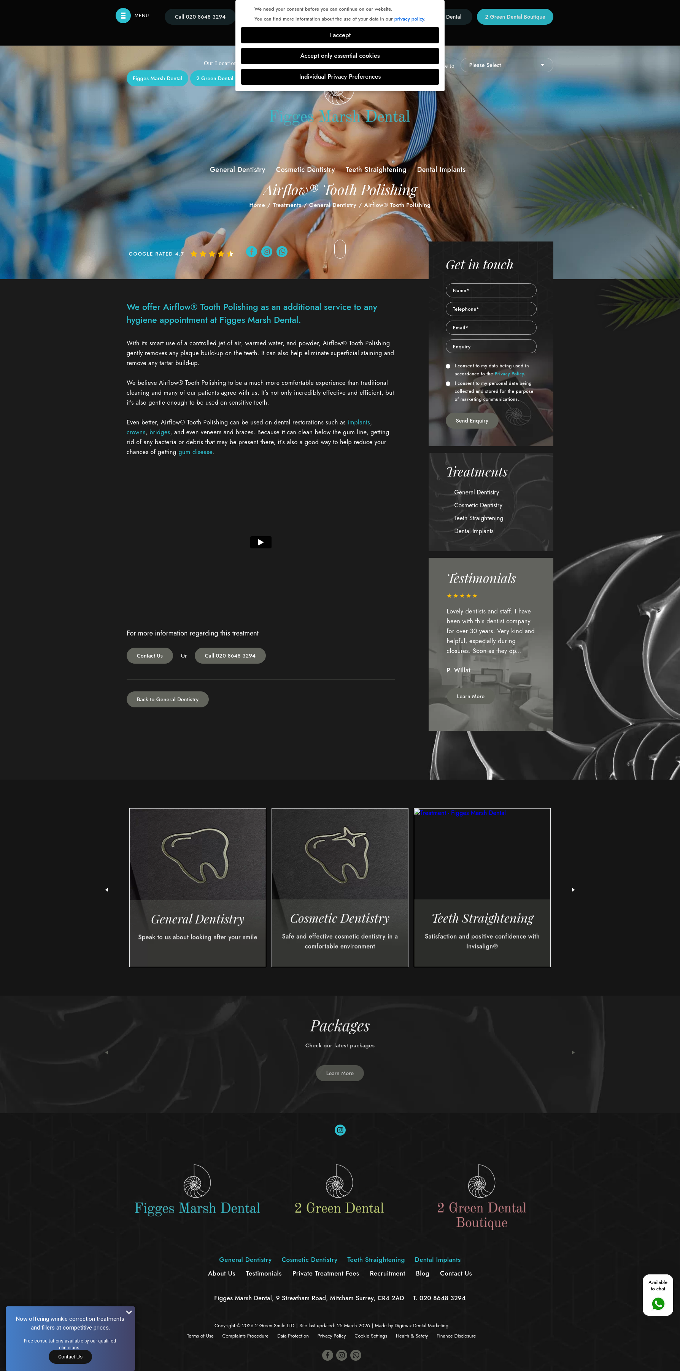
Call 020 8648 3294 (230, 655)
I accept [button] (340, 35)
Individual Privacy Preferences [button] (340, 76)
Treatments (287, 205)
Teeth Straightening (376, 170)
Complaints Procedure (245, 1335)
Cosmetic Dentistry (305, 170)
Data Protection (293, 1335)
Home (257, 205)
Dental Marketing (430, 1325)
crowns (136, 432)
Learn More (471, 696)
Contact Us (150, 655)
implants (359, 422)
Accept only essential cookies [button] (340, 55)
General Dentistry (237, 170)
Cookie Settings (370, 1335)
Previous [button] (106, 1052)
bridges (159, 432)
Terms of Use (200, 1335)
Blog (423, 1273)
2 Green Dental (215, 78)
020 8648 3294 (442, 1298)
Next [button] (573, 1052)
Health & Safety (412, 1335)
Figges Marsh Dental (157, 78)
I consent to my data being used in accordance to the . (487, 369)
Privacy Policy (509, 373)
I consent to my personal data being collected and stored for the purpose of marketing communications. (490, 391)
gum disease (196, 452)
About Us (221, 1273)
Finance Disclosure (456, 1335)
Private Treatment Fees (325, 1273)
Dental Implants (441, 170)
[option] (491, 637)
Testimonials (264, 1273)
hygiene (142, 319)
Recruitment (387, 1273)
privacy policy (409, 18)
